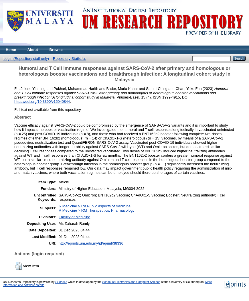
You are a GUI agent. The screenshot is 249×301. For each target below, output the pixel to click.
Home (11, 50)
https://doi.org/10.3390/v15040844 (42, 101)
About (32, 50)
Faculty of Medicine (74, 217)
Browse (56, 50)
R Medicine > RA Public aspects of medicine (95, 206)
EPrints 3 (61, 282)
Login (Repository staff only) (26, 58)
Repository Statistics (69, 58)
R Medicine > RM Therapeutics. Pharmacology (97, 210)
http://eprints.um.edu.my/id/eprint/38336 (91, 243)
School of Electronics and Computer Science (131, 282)
